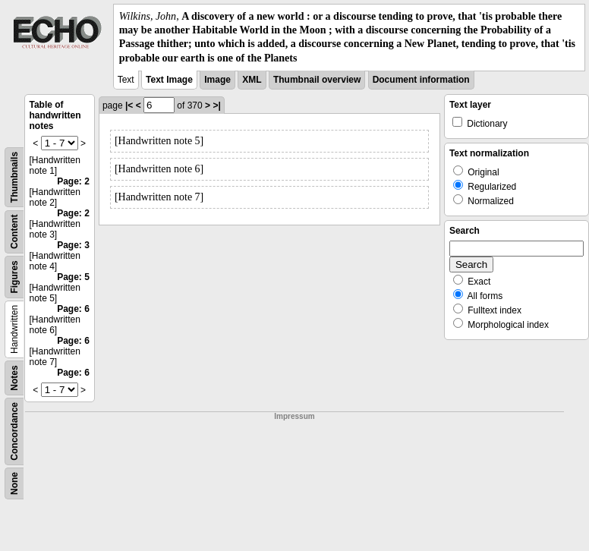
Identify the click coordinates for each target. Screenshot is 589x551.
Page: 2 (73, 181)
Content (14, 231)
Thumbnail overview (317, 79)
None (14, 483)
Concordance (14, 431)
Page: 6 (73, 309)
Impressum (294, 416)
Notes (14, 377)
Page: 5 (73, 277)
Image (217, 79)
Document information (421, 79)
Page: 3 (73, 245)
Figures (14, 276)
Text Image (169, 79)
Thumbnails (14, 177)
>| (216, 105)
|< (129, 105)
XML (251, 79)
